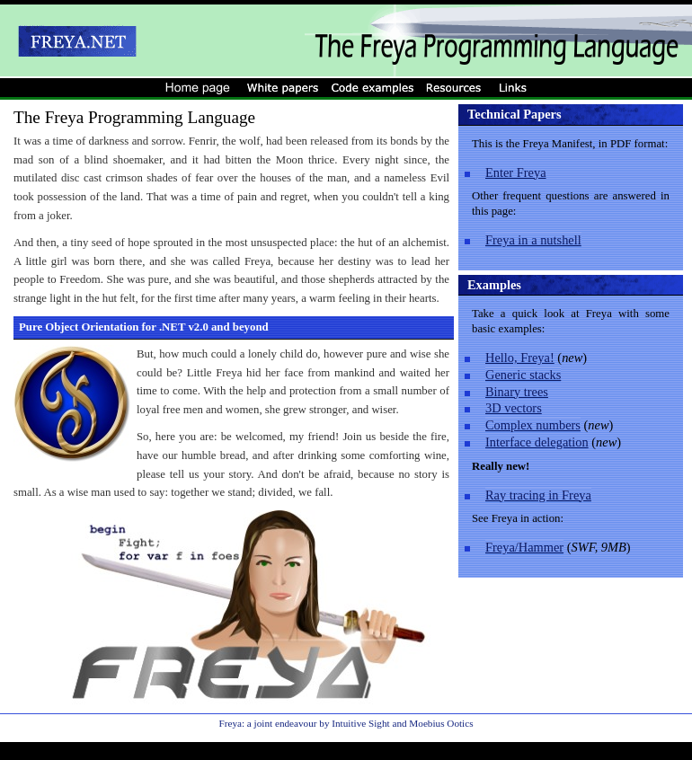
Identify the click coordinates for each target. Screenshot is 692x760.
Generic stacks (523, 374)
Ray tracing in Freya (538, 495)
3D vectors (513, 408)
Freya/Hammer (524, 547)
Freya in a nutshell (533, 240)
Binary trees (516, 391)
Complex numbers (533, 425)
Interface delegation (537, 442)
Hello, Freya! (519, 357)
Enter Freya (515, 172)
